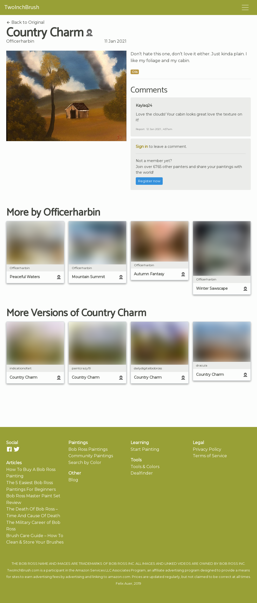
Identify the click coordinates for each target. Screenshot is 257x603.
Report (140, 129)
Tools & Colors (145, 466)
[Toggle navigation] (245, 7)
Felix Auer (124, 583)
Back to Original (25, 22)
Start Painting (145, 449)
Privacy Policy (207, 449)
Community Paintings (90, 455)
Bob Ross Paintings (88, 449)
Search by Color (84, 462)
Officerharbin (20, 41)
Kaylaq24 (144, 105)
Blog (73, 479)
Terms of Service (210, 455)
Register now (149, 181)
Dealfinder (142, 473)
